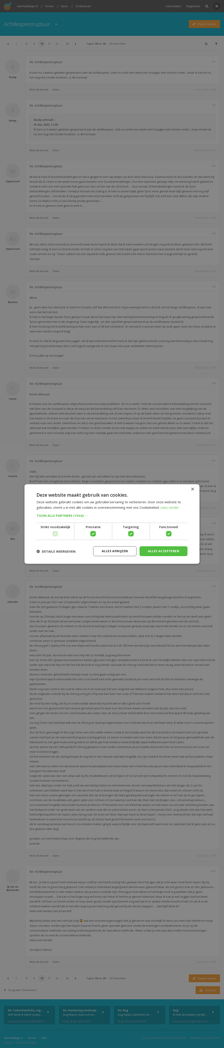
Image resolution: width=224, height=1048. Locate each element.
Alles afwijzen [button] (115, 551)
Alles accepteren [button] (163, 551)
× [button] (192, 489)
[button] (112, 515)
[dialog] (112, 524)
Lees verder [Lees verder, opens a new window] (169, 507)
